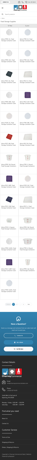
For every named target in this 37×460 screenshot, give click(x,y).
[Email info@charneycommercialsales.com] (19, 2)
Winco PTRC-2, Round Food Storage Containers (27, 248)
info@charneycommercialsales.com (17, 383)
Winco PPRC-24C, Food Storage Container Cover (8, 60)
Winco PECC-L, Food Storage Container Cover (27, 207)
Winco (3, 18)
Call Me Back (30, 2)
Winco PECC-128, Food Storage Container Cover (8, 207)
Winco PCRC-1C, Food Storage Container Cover (8, 123)
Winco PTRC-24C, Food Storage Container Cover (27, 60)
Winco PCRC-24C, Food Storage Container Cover (27, 186)
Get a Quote (18, 342)
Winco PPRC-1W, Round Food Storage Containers (8, 165)
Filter (10, 26)
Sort (27, 26)
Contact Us (6, 2)
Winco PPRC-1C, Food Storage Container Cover (8, 39)
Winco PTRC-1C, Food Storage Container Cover (27, 39)
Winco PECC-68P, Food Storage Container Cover (8, 186)
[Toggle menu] (2, 8)
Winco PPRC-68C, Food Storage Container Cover (8, 102)
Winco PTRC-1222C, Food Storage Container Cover (8, 290)
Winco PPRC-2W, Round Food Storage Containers (27, 228)
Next (29, 304)
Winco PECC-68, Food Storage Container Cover (8, 144)
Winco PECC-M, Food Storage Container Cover (27, 144)
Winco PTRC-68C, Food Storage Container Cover (27, 123)
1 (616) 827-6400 (12, 390)
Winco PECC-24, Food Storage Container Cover (8, 81)
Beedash (11, 456)
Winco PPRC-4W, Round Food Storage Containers (27, 269)
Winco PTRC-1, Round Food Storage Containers (27, 165)
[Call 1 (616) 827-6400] (23, 2)
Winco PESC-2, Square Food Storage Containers (8, 228)
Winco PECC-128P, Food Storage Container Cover (8, 269)
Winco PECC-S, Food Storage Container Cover (27, 81)
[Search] (18, 14)
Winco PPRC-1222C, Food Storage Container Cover (8, 248)
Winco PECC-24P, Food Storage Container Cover (27, 102)
